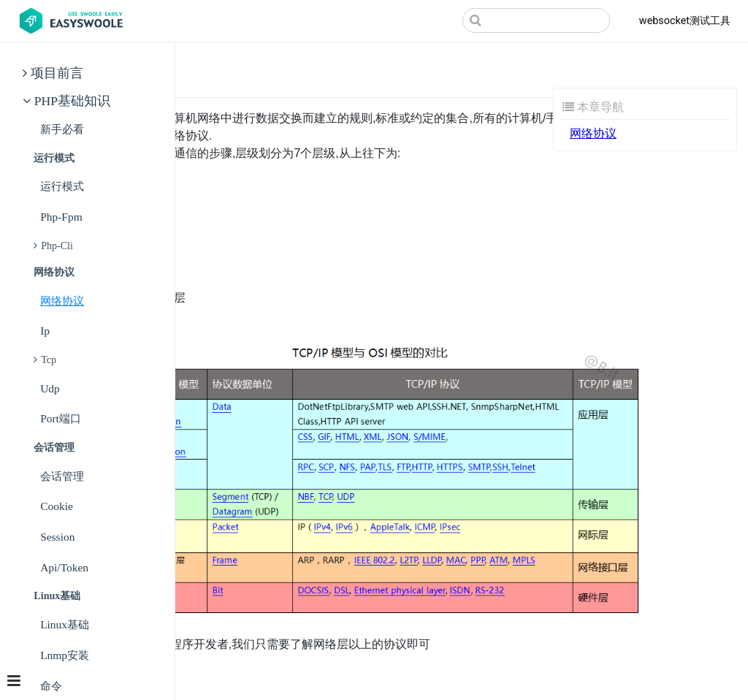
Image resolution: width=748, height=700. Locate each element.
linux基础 (64, 624)
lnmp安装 (64, 655)
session (57, 536)
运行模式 (62, 185)
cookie (56, 506)
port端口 (60, 418)
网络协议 (62, 300)
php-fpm (61, 216)
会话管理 (62, 476)
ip (45, 330)
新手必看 (62, 128)
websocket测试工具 (684, 21)
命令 (51, 685)
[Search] (536, 20)
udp (50, 388)
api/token (64, 567)
